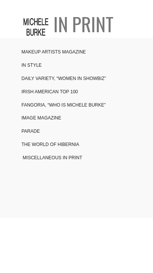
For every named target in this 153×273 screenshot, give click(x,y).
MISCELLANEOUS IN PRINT (52, 157)
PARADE (31, 131)
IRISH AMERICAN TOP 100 (50, 91)
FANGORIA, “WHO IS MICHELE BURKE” (64, 105)
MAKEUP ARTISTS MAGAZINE (54, 52)
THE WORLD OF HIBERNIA (50, 144)
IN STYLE (32, 65)
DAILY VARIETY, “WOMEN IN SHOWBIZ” (64, 78)
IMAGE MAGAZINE (42, 118)
